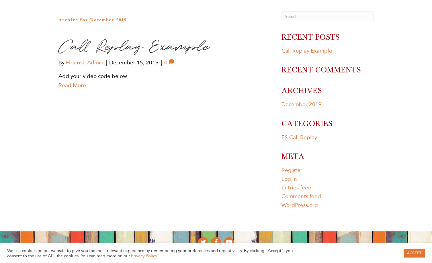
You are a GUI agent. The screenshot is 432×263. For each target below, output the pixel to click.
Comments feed (301, 196)
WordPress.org (300, 205)
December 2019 (302, 104)
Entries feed (297, 187)
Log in (289, 179)
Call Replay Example (307, 51)
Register (292, 170)
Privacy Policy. (144, 256)
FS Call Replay (299, 137)
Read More (72, 85)
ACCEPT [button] (414, 253)
